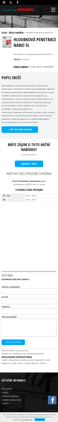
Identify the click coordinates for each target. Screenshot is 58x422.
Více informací (26, 419)
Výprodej (5, 392)
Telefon (6, 307)
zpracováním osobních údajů (17, 357)
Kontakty (5, 403)
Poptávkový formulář (10, 396)
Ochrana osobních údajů (11, 400)
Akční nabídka (16, 32)
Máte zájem (21, 66)
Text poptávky (9, 317)
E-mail (5, 297)
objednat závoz (29, 163)
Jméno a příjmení (10, 287)
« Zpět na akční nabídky (20, 129)
